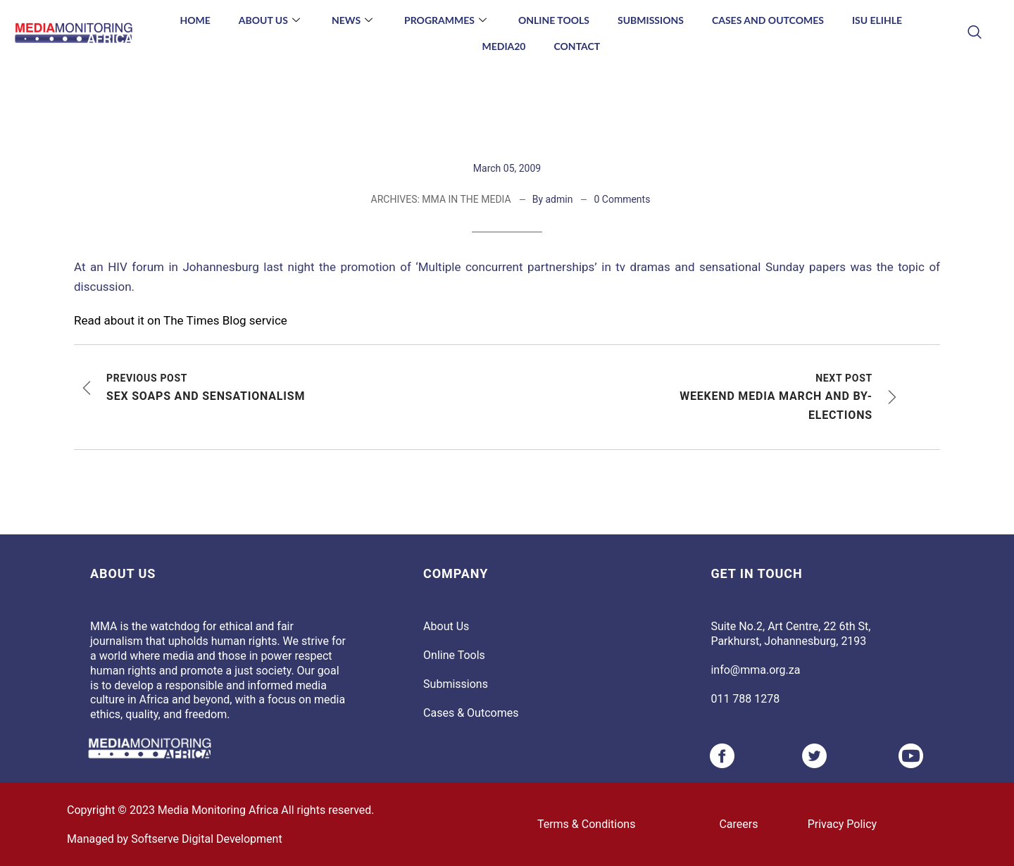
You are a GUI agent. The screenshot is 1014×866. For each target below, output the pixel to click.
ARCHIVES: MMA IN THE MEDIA (441, 199)
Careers (738, 824)
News (354, 20)
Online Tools (553, 20)
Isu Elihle (877, 20)
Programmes (447, 20)
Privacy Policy (842, 824)
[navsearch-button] (974, 33)
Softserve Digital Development (206, 839)
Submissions (651, 20)
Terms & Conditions (586, 824)
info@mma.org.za (755, 670)
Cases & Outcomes (470, 713)
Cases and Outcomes (768, 20)
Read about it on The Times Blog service (180, 320)
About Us (271, 20)
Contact (577, 46)
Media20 (503, 46)
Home (195, 20)
